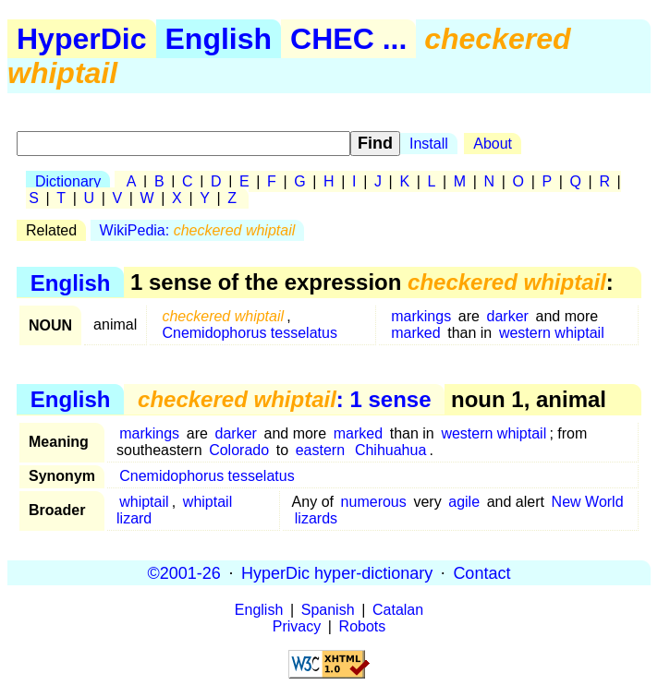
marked (415, 333)
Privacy (297, 626)
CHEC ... (348, 38)
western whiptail (551, 333)
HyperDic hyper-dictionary (337, 572)
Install (428, 143)
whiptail (143, 502)
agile (464, 502)
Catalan (397, 610)
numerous (374, 502)
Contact (481, 572)
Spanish (328, 610)
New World (588, 502)
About (492, 143)
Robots (362, 626)
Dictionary (68, 181)
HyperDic (82, 38)
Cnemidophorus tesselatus (249, 333)
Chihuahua (390, 450)
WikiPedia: (198, 230)
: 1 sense (284, 399)
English (219, 38)
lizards (316, 518)
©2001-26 (184, 572)
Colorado (239, 450)
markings (421, 316)
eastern (320, 450)
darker (508, 316)
